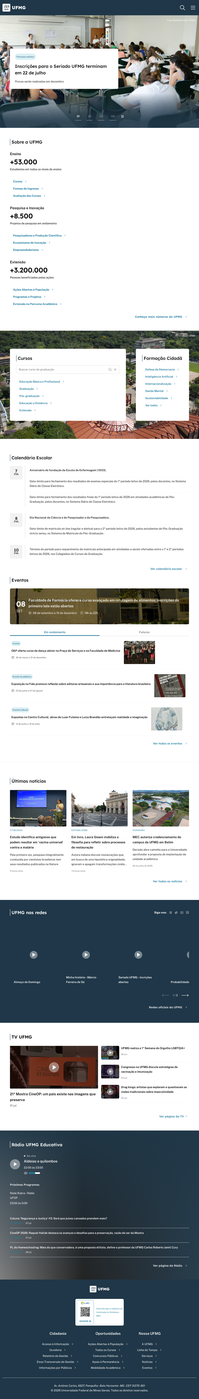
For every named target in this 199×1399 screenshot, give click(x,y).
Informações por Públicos (55, 1367)
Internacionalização (160, 383)
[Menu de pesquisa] (182, 7)
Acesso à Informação (55, 1344)
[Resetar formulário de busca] (115, 369)
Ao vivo (30, 1155)
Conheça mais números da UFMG (161, 317)
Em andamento (54, 632)
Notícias (147, 1361)
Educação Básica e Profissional (42, 381)
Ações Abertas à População (105, 1344)
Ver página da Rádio (170, 1265)
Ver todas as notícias (170, 881)
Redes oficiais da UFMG (168, 1007)
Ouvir (15, 1223)
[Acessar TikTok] (176, 912)
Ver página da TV (173, 1116)
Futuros (144, 632)
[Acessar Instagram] (170, 912)
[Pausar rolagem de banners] (122, 116)
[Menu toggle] (193, 7)
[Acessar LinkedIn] (187, 912)
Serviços (147, 1356)
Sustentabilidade (159, 398)
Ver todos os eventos (170, 743)
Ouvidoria (55, 1350)
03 (101, 116)
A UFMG (147, 1344)
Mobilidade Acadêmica (105, 1367)
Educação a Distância (36, 403)
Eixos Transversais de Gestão (55, 1361)
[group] (33, 954)
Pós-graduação (31, 396)
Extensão (27, 410)
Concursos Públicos (105, 1356)
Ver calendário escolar (169, 569)
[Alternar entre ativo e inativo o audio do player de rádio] (26, 1173)
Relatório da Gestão (55, 1356)
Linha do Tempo (147, 1350)
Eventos (147, 1367)
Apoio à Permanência (105, 1361)
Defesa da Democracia (162, 369)
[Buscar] (110, 369)
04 (113, 116)
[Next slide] (185, 995)
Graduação (29, 388)
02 (89, 116)
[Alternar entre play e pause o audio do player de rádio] (15, 1164)
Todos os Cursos (105, 1350)
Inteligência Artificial (161, 376)
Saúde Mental (157, 391)
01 (78, 116)
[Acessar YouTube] (181, 912)
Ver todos (154, 405)
